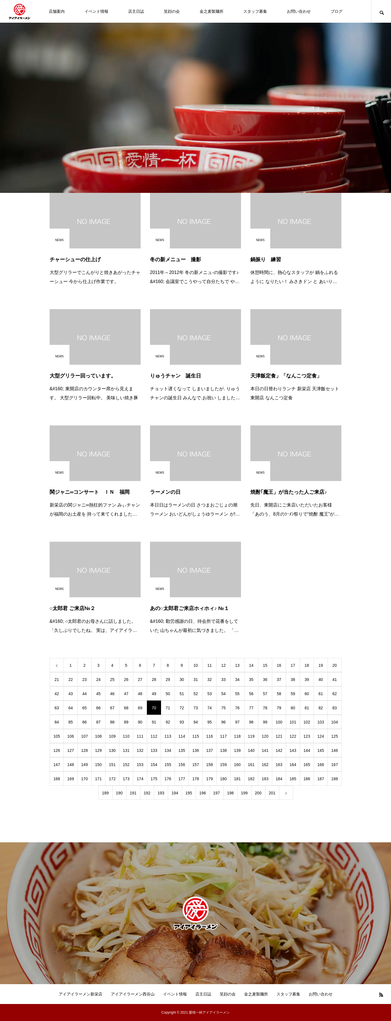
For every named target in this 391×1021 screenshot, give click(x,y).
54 (223, 693)
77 (251, 708)
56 (251, 693)
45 (98, 693)
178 (195, 779)
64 (70, 708)
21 (56, 679)
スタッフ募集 (255, 11)
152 (126, 764)
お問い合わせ (299, 11)
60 (307, 693)
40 (320, 679)
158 (209, 764)
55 (237, 693)
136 (195, 750)
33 (223, 679)
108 (98, 736)
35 (251, 679)
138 (223, 750)
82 (320, 708)
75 (223, 708)
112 (154, 736)
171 (98, 779)
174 (140, 779)
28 (154, 679)
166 (320, 764)
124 (320, 736)
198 (230, 793)
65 (84, 708)
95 (209, 722)
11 (209, 665)
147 (56, 764)
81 (307, 708)
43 (70, 693)
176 (167, 779)
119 (251, 736)
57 (265, 693)
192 (147, 793)
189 (105, 793)
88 (112, 722)
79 (279, 708)
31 (195, 679)
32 (209, 679)
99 (265, 722)
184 (279, 779)
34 (237, 679)
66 (98, 708)
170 (84, 779)
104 (334, 722)
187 (320, 779)
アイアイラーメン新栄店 (80, 994)
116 (209, 736)
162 (265, 764)
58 (279, 693)
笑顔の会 (172, 11)
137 (209, 750)
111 (140, 736)
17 (293, 665)
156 (181, 764)
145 (320, 750)
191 (133, 793)
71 (168, 708)
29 (168, 679)
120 (265, 736)
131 (126, 750)
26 (126, 679)
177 (181, 779)
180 (223, 779)
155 (167, 764)
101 (292, 722)
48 (140, 693)
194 (175, 793)
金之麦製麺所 (211, 11)
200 (258, 793)
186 (306, 779)
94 (195, 722)
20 (334, 665)
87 (98, 722)
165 (306, 764)
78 (265, 708)
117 (223, 736)
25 (112, 679)
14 (251, 665)
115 (195, 736)
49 (154, 693)
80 (293, 708)
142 (279, 750)
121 (279, 736)
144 (306, 750)
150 (98, 764)
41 (334, 679)
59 (293, 693)
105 (56, 736)
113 (167, 736)
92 (168, 722)
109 (112, 736)
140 (251, 750)
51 (181, 693)
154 (154, 764)
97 (237, 722)
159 (223, 764)
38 (293, 679)
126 (56, 750)
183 (265, 779)
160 (237, 764)
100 (279, 722)
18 (307, 665)
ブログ (337, 11)
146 (334, 750)
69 (140, 708)
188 (334, 779)
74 (209, 708)
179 (209, 779)
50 (168, 693)
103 (320, 722)
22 (70, 679)
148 (70, 764)
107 (84, 736)
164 (292, 764)
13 (237, 665)
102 (306, 722)
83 (334, 708)
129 (98, 750)
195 (188, 793)
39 (307, 679)
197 (216, 793)
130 (112, 750)
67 (112, 708)
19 (320, 665)
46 (112, 693)
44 (84, 693)
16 (279, 665)
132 (140, 750)
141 (265, 750)
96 (223, 722)
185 (292, 779)
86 (84, 722)
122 (292, 736)
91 (154, 722)
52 (195, 693)
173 (126, 779)
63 (56, 708)
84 (56, 722)
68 (126, 708)
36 (265, 679)
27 (140, 679)
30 (181, 679)
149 (84, 764)
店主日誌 (136, 11)
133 (154, 750)
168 (56, 779)
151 (112, 764)
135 (181, 750)
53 (209, 693)
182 (251, 779)
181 (237, 779)
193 (161, 793)
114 (181, 736)
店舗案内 (57, 11)
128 (84, 750)
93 (181, 722)
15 (265, 665)
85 (70, 722)
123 (306, 736)
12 (223, 665)
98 (251, 722)
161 (251, 764)
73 (195, 708)
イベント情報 (96, 11)
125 (334, 736)
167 (334, 764)
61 (320, 693)
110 (126, 736)
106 (70, 736)
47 (126, 693)
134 (167, 750)
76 (237, 708)
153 (140, 764)
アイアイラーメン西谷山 (133, 994)
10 (195, 665)
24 (98, 679)
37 (279, 679)
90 (140, 722)
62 (334, 693)
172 (112, 779)
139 (237, 750)
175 (154, 779)
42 (56, 693)
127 (70, 750)
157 (195, 764)
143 (292, 750)
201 (272, 793)
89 (126, 722)
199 (244, 793)
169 (70, 779)
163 (279, 764)
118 (237, 736)
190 (119, 793)
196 (202, 793)
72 (181, 708)
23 (84, 679)
